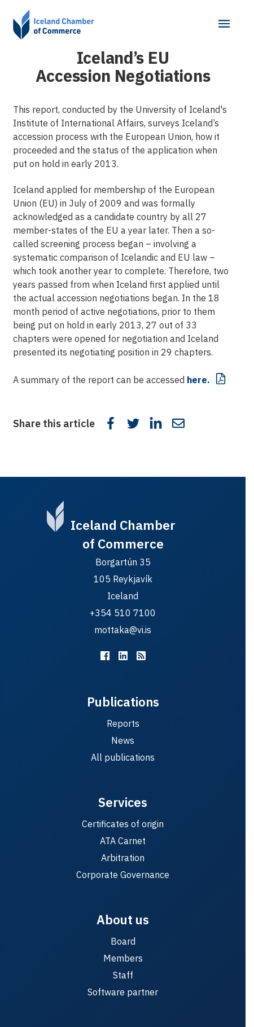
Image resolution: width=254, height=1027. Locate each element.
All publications (123, 757)
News (122, 740)
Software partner (122, 992)
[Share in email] (178, 423)
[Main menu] (224, 23)
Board (123, 941)
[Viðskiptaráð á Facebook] (105, 656)
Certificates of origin (123, 824)
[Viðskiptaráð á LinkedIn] (123, 656)
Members (123, 958)
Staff (123, 975)
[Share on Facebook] (110, 423)
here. (198, 379)
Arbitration (122, 857)
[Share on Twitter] (133, 423)
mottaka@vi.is (122, 629)
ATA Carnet (123, 840)
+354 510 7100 (123, 612)
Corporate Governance (122, 874)
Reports (123, 723)
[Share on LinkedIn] (155, 423)
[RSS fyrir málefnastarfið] (141, 656)
